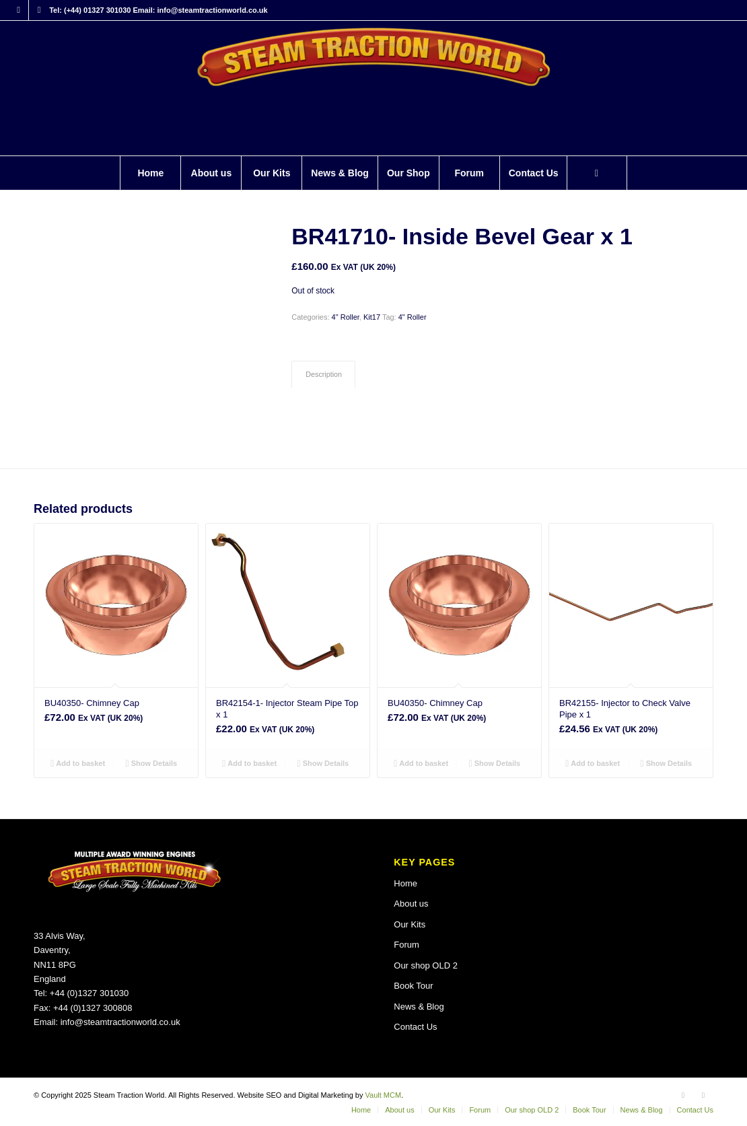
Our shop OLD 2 (426, 965)
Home (405, 883)
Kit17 (371, 317)
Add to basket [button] (77, 763)
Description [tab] (324, 374)
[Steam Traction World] (373, 88)
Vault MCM (383, 1095)
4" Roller (345, 317)
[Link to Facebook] (18, 10)
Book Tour (413, 986)
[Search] (597, 173)
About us (411, 904)
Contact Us (415, 1027)
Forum (406, 945)
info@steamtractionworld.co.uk (120, 1022)
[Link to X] (39, 10)
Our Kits (409, 924)
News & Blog (418, 1006)
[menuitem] (150, 173)
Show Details (152, 763)
